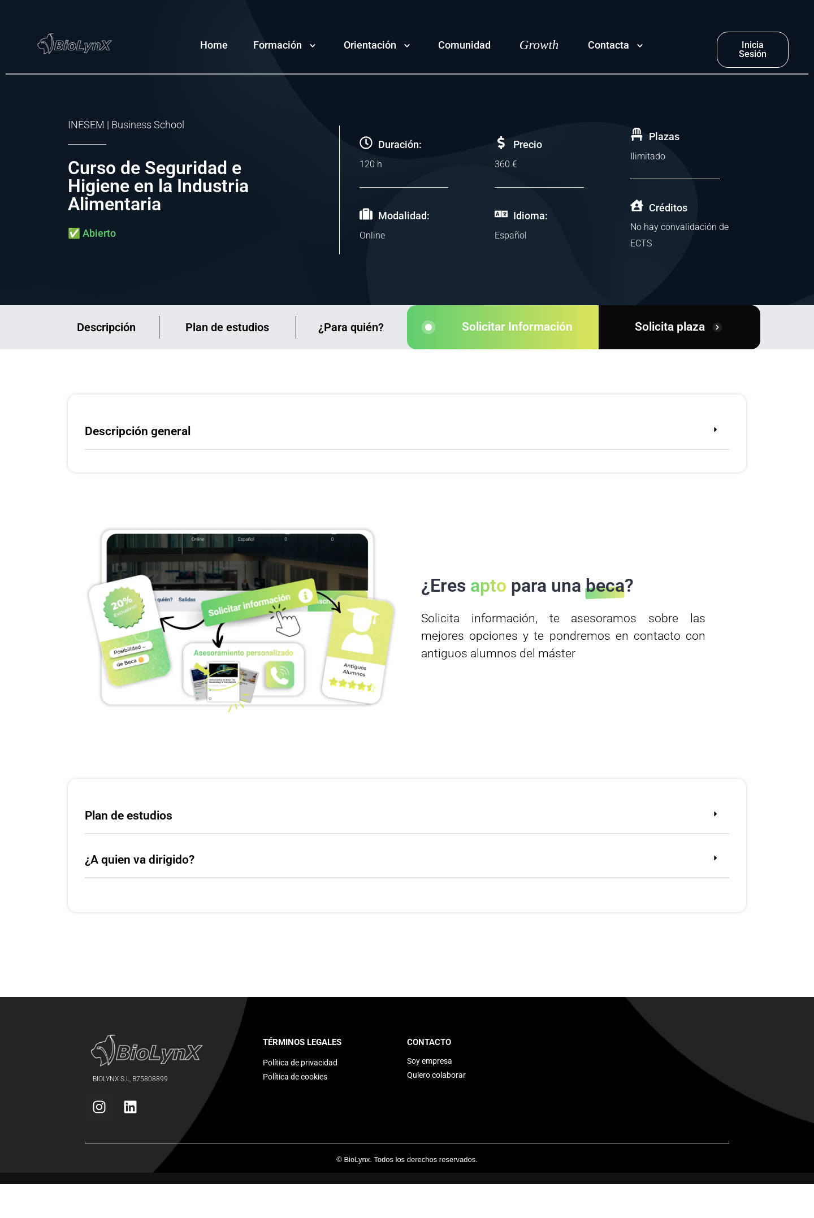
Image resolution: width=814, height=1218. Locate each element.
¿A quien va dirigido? (139, 859)
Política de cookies (295, 1076)
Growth (538, 45)
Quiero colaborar (436, 1075)
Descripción (106, 327)
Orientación (370, 45)
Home (214, 45)
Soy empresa (429, 1060)
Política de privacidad (300, 1062)
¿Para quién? (351, 327)
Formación (277, 45)
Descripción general (137, 431)
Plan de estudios (227, 327)
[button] (407, 433)
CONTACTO (429, 1042)
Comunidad (464, 45)
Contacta (608, 45)
